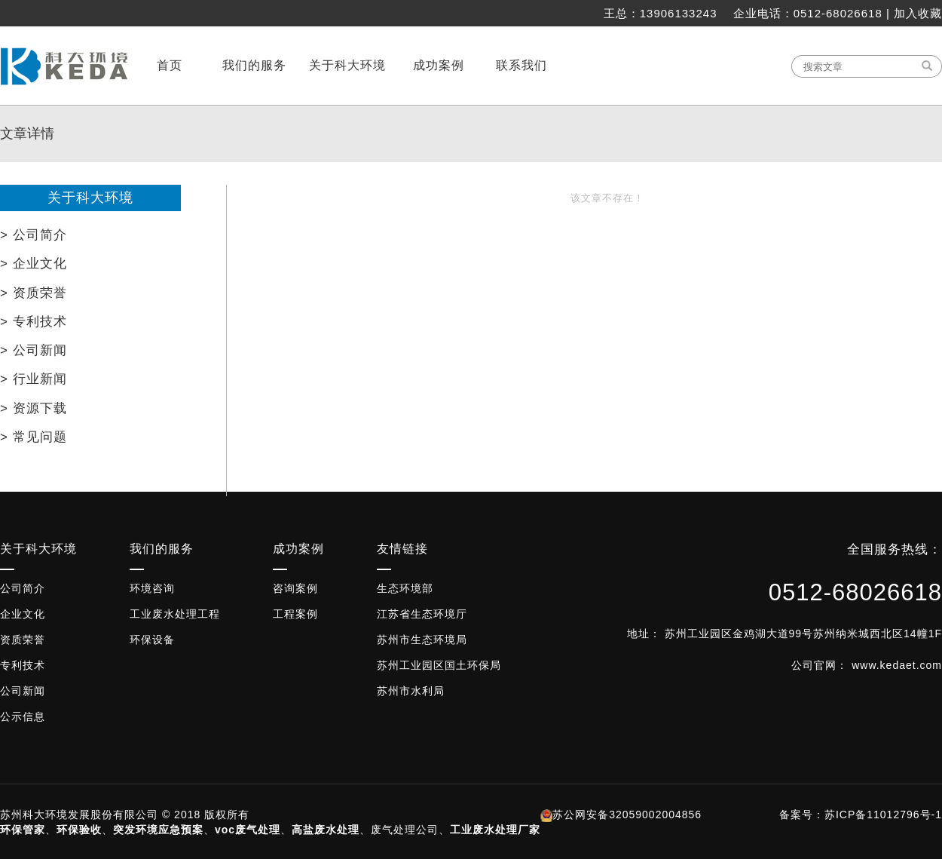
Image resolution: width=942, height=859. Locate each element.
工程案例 (295, 614)
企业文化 (22, 614)
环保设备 (152, 640)
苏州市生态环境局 (422, 640)
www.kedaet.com (897, 665)
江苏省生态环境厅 (422, 614)
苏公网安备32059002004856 (627, 814)
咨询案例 (295, 588)
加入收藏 (918, 13)
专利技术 (22, 665)
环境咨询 (152, 588)
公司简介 (22, 588)
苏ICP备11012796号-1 (883, 814)
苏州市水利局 (411, 691)
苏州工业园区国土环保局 (439, 665)
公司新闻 (22, 691)
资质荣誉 (22, 640)
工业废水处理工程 (175, 614)
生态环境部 (405, 588)
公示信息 (22, 716)
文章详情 (27, 133)
